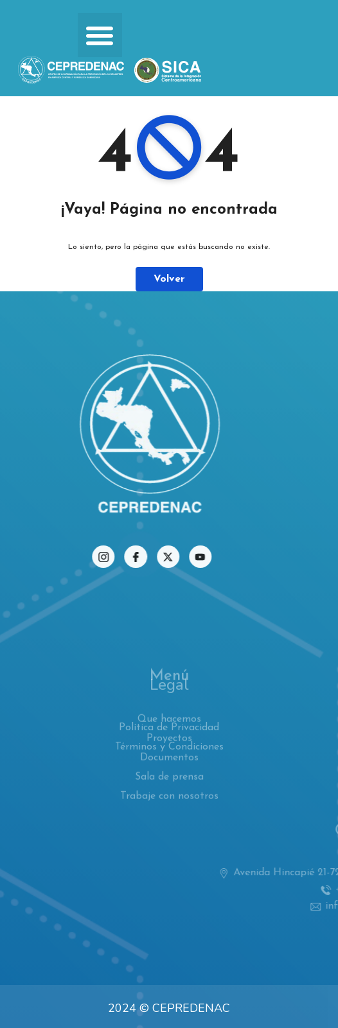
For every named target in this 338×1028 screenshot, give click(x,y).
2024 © (128, 1008)
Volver (169, 279)
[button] (100, 35)
